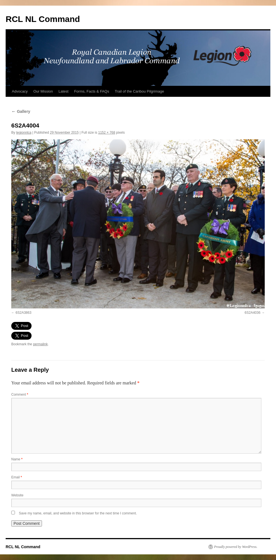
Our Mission (43, 91)
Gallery (20, 111)
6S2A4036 (253, 313)
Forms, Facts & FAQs (91, 91)
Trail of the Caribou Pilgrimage (139, 91)
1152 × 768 (106, 133)
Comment (19, 395)
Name (17, 459)
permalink (40, 344)
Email (16, 477)
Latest (63, 91)
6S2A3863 (23, 313)
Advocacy (20, 91)
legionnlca (23, 133)
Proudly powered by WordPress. (235, 547)
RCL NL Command (43, 19)
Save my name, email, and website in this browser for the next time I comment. (78, 513)
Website (17, 495)
